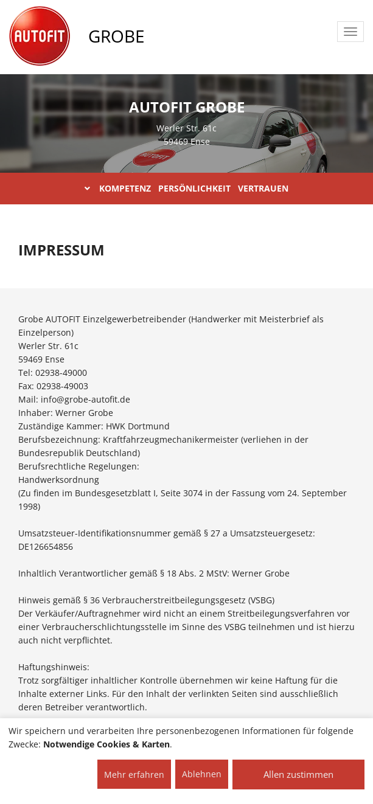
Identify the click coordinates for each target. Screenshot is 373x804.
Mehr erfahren (134, 774)
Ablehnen (201, 774)
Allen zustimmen (298, 774)
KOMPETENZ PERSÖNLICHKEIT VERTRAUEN (186, 188)
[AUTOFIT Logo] (39, 36)
